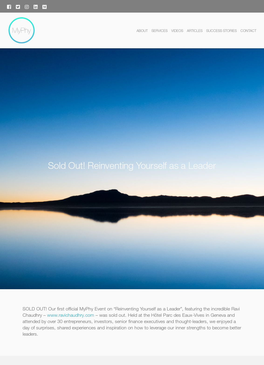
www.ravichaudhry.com (70, 315)
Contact (248, 30)
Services (159, 30)
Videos (177, 30)
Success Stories (221, 30)
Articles (194, 30)
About (142, 30)
